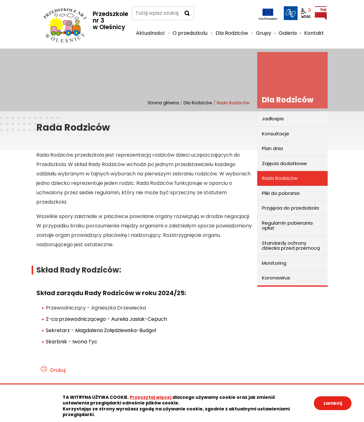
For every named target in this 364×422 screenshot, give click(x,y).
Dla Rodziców (198, 103)
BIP (321, 13)
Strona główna (163, 103)
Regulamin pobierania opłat (287, 226)
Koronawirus (276, 277)
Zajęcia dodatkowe (284, 163)
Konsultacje (275, 133)
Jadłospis (273, 118)
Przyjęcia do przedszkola (290, 208)
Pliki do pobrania (280, 193)
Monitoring (274, 263)
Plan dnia (272, 148)
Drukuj (57, 370)
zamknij (332, 403)
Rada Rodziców (280, 178)
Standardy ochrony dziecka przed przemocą (291, 246)
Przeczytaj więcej (150, 397)
